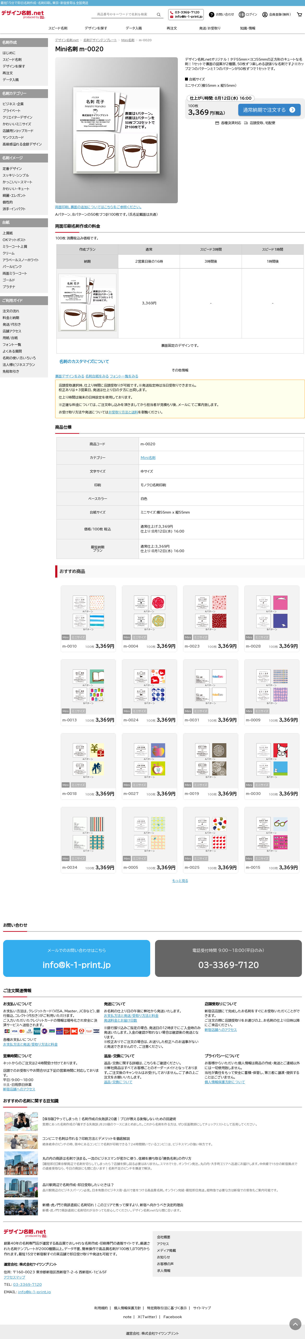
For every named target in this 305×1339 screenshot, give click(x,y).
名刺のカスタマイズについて (84, 361)
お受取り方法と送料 (123, 412)
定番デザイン (12, 168)
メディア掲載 (166, 1232)
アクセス (163, 1225)
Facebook (172, 1298)
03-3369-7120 (228, 946)
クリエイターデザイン (17, 117)
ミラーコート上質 (15, 246)
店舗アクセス (12, 331)
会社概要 (163, 1218)
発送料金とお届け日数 (120, 1002)
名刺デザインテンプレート (100, 40)
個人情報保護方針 (127, 1289)
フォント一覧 (12, 344)
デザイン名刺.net (67, 40)
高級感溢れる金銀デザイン (22, 144)
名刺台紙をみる (97, 376)
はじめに (9, 53)
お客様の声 (165, 1245)
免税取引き (11, 371)
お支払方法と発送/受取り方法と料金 (30, 1026)
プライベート (12, 110)
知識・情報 (247, 28)
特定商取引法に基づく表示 (167, 1289)
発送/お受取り (210, 28)
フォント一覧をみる (124, 376)
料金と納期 (11, 317)
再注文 (172, 28)
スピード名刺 (57, 28)
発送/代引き (12, 324)
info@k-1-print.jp (189, 16)
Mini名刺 (127, 40)
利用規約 (101, 1289)
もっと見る (180, 880)
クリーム (9, 253)
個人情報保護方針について (225, 1063)
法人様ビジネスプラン (19, 364)
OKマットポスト (14, 240)
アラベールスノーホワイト (21, 260)
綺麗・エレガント (14, 195)
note (127, 1298)
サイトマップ (202, 1289)
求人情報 (163, 1252)
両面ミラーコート (15, 273)
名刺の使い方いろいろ (19, 358)
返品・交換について (118, 1063)
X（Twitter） (147, 1298)
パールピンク (12, 266)
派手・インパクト (14, 209)
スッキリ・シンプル (16, 175)
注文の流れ (11, 311)
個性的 (8, 202)
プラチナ (9, 287)
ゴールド (9, 280)
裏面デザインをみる (69, 376)
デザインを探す (96, 28)
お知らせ (163, 1238)
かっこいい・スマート (17, 182)
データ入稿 (134, 28)
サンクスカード (13, 137)
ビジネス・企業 (13, 104)
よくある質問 (12, 351)
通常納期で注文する (269, 109)
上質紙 (8, 233)
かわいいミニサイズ (17, 124)
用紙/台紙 (10, 338)
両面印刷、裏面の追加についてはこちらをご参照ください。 (98, 207)
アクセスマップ (14, 1259)
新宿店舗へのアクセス (221, 1011)
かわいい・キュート (16, 189)
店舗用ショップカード (18, 131)
